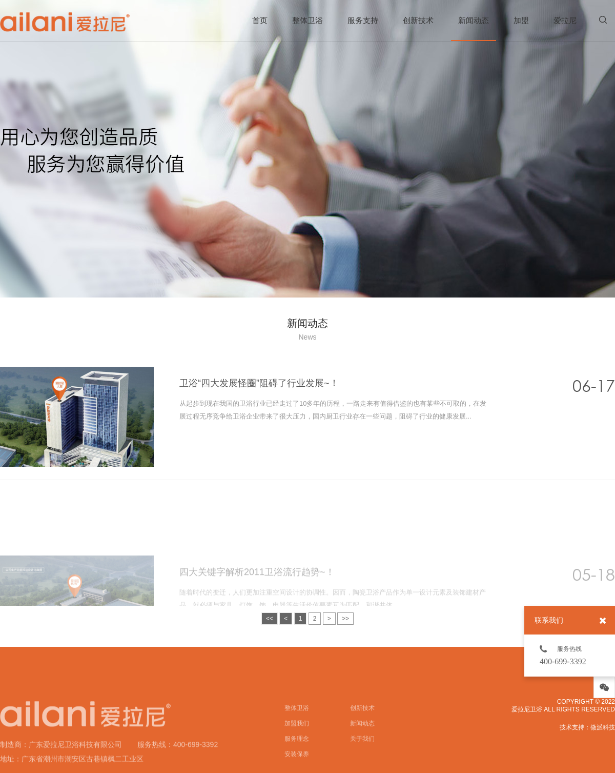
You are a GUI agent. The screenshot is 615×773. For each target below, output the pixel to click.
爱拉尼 (565, 20)
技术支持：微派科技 (587, 727)
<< (269, 618)
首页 (260, 20)
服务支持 (362, 20)
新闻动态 (473, 28)
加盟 (521, 20)
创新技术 (418, 20)
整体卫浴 (307, 20)
